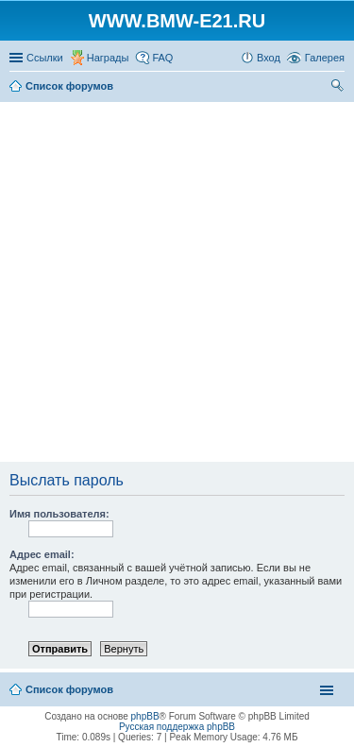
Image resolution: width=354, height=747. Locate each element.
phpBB (145, 716)
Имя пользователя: (59, 513)
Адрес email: (42, 554)
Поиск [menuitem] (339, 87)
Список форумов (69, 689)
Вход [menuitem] (268, 57)
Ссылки (44, 57)
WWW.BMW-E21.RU (177, 20)
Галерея (325, 57)
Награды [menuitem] (108, 57)
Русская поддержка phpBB (177, 727)
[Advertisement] (177, 283)
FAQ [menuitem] (162, 57)
